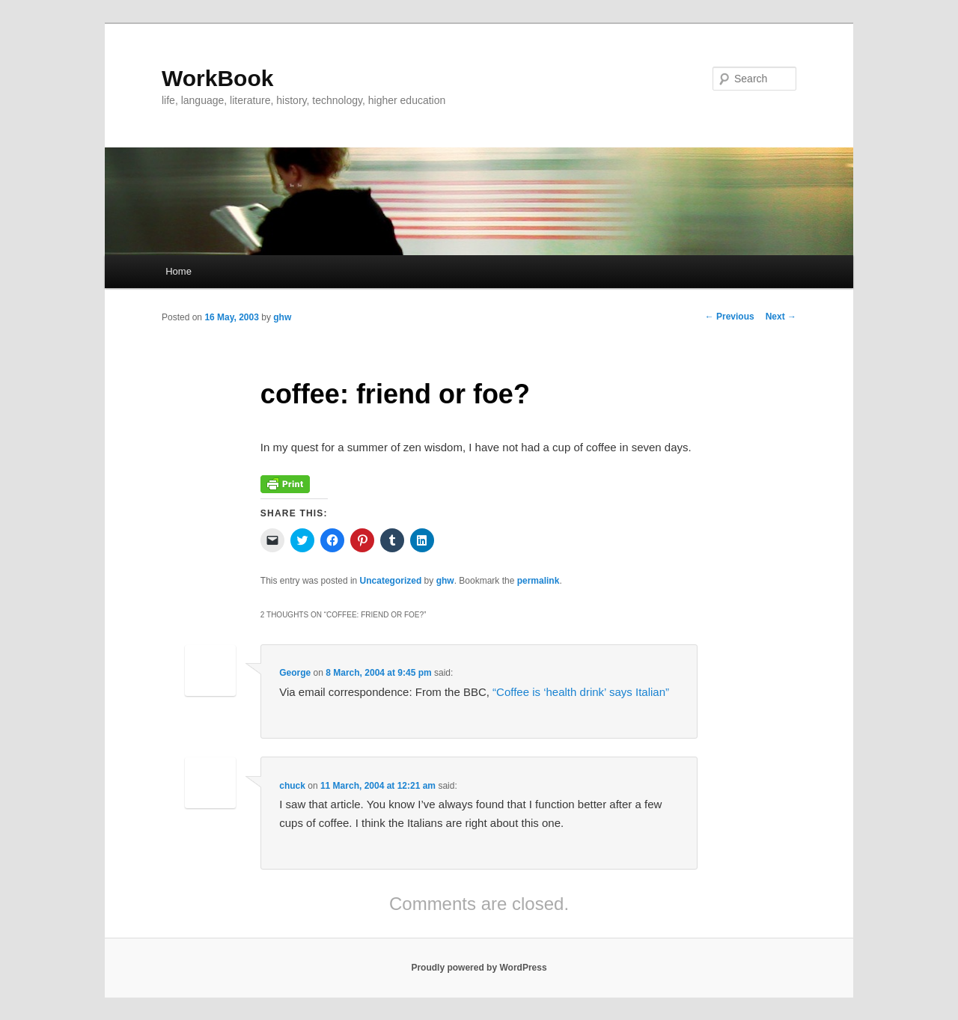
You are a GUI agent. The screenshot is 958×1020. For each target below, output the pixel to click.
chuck (292, 786)
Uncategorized (391, 580)
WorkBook (217, 78)
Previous (729, 316)
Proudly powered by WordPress (478, 967)
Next (781, 316)
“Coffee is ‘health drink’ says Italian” (580, 691)
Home (178, 271)
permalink (538, 580)
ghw (282, 317)
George (295, 673)
